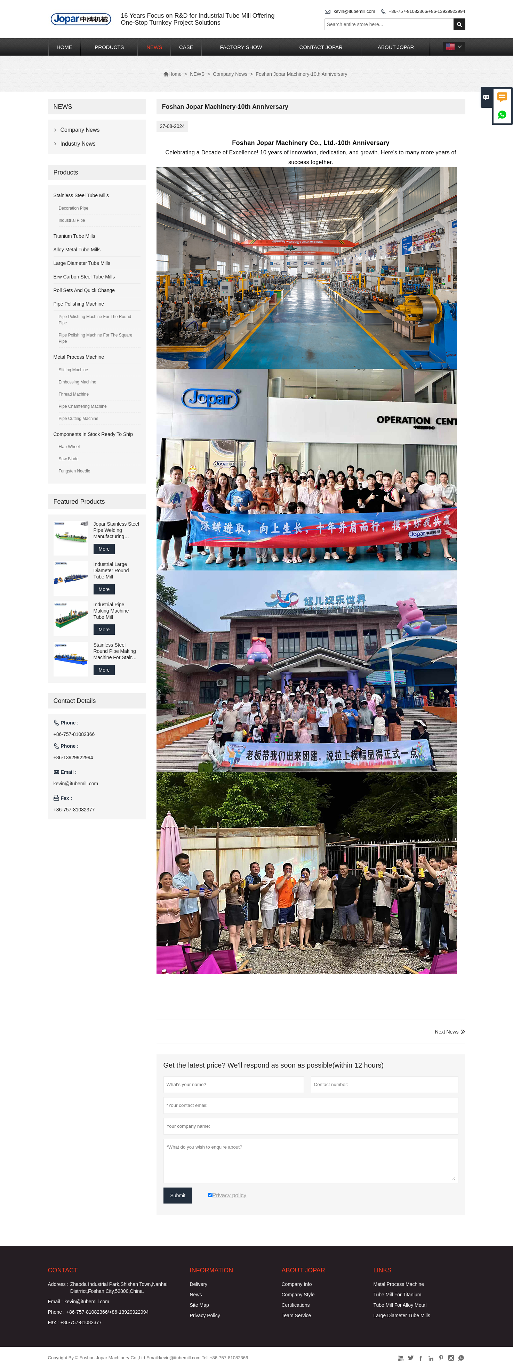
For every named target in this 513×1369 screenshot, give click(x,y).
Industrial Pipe (72, 220)
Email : (55, 1301)
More (104, 549)
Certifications (296, 1305)
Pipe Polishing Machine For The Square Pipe (96, 338)
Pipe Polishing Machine (79, 304)
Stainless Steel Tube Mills (81, 195)
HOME (64, 47)
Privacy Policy (205, 1315)
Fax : (53, 1322)
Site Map (199, 1305)
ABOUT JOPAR (396, 47)
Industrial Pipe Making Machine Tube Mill (111, 611)
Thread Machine (74, 394)
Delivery (199, 1284)
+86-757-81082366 (74, 734)
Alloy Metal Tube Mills (77, 249)
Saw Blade (69, 458)
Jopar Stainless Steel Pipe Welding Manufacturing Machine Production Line (116, 530)
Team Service (296, 1315)
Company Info (297, 1284)
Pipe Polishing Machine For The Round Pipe (95, 319)
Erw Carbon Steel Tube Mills (84, 277)
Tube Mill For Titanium (398, 1294)
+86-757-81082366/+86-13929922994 (427, 11)
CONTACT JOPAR (321, 47)
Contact (63, 1270)
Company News (230, 74)
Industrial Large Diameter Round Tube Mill (111, 570)
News (196, 1294)
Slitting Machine (73, 369)
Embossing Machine (77, 382)
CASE (186, 47)
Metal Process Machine (79, 357)
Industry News (78, 144)
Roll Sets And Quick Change (84, 290)
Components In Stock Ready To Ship (93, 434)
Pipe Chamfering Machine (83, 406)
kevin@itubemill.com (354, 11)
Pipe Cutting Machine (78, 418)
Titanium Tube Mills (74, 236)
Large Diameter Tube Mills (82, 263)
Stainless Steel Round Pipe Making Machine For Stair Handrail (115, 651)
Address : (58, 1284)
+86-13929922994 (73, 757)
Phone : (56, 1312)
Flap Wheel (69, 446)
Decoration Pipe (73, 208)
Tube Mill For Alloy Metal (400, 1305)
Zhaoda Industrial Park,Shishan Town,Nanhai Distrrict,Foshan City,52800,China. (119, 1287)
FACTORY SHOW (241, 47)
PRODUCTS (109, 47)
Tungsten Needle (74, 471)
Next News (447, 1032)
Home (172, 74)
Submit (178, 1195)
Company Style (298, 1294)
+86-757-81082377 (74, 809)
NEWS (154, 47)
